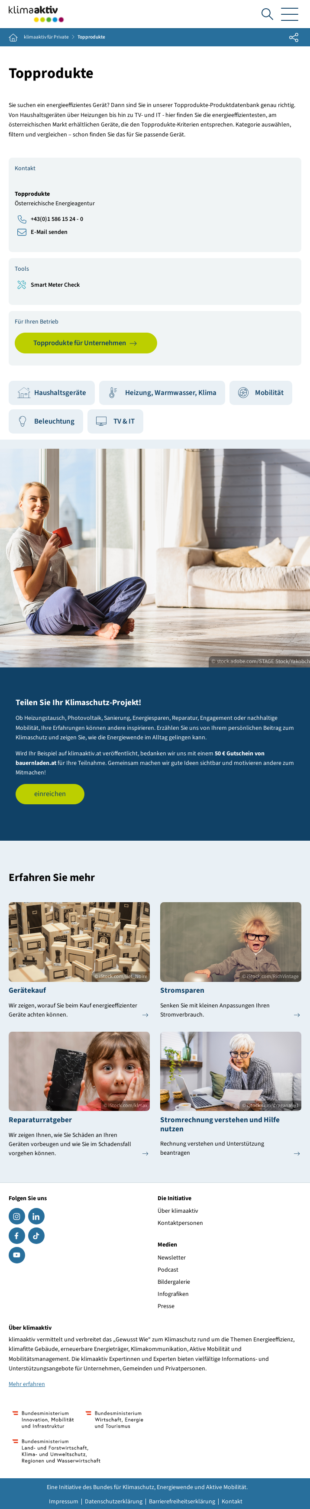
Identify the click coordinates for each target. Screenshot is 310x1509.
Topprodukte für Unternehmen (79, 343)
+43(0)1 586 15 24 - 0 (57, 219)
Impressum (63, 1502)
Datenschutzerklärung (113, 1502)
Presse (166, 1306)
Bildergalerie (174, 1282)
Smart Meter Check (55, 285)
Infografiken (173, 1294)
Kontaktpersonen (180, 1223)
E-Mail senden (49, 232)
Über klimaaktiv (178, 1211)
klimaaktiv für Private (46, 37)
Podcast (168, 1270)
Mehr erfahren (27, 1384)
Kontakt (232, 1502)
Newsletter (172, 1257)
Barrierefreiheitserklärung (182, 1502)
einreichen (50, 794)
